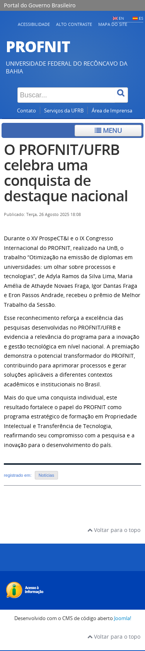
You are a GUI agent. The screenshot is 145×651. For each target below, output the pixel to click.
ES (141, 18)
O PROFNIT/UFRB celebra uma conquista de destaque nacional (66, 172)
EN (121, 18)
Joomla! (122, 618)
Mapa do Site (112, 24)
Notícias (46, 475)
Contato (26, 110)
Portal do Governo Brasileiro (39, 5)
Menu (108, 130)
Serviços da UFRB (64, 110)
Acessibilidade (34, 24)
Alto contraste (74, 24)
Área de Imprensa (112, 110)
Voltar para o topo (113, 530)
